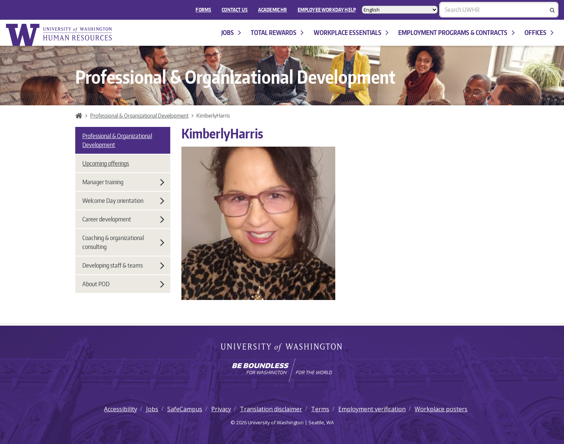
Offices (539, 32)
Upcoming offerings (105, 163)
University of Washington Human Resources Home (59, 35)
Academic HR (272, 10)
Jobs (231, 32)
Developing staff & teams (123, 265)
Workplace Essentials (351, 32)
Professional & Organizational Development (139, 115)
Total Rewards (277, 32)
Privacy (221, 409)
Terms (320, 409)
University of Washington (282, 348)
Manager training (123, 182)
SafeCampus (184, 409)
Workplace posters (441, 409)
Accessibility (120, 409)
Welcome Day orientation (123, 201)
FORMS (203, 10)
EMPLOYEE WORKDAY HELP (327, 10)
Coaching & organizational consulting (123, 242)
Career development (123, 219)
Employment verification (372, 409)
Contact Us (235, 10)
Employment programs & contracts (456, 32)
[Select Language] (400, 10)
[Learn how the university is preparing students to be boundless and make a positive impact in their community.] (282, 370)
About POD (123, 284)
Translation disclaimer (271, 409)
